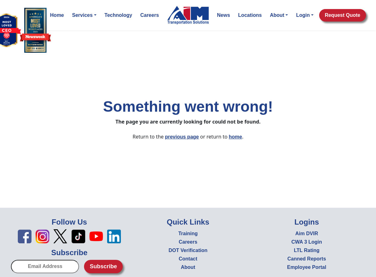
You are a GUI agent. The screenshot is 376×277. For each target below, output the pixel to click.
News (223, 15)
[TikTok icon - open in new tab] (78, 236)
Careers (149, 15)
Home (57, 15)
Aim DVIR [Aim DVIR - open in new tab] (306, 233)
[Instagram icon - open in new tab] (42, 236)
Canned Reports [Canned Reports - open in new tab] (306, 258)
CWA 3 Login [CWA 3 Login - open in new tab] (306, 242)
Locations (250, 15)
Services (84, 15)
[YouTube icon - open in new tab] (96, 236)
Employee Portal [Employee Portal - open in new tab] (306, 267)
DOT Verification (188, 250)
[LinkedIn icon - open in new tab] (114, 236)
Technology (118, 15)
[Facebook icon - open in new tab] (25, 236)
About (279, 15)
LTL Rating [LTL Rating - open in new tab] (306, 250)
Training (188, 233)
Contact (188, 258)
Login (305, 15)
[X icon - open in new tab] (60, 236)
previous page (182, 136)
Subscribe (103, 266)
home (235, 136)
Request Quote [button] (342, 15)
